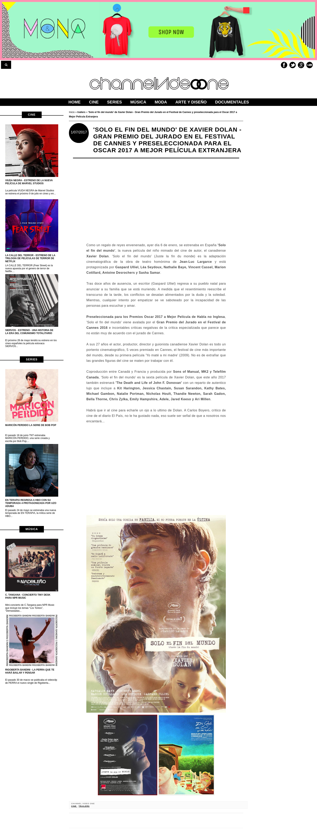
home (75, 102)
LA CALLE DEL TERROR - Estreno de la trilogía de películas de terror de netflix (30, 258)
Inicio (72, 112)
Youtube (309, 65)
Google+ (301, 65)
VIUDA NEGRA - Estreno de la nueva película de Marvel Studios (29, 182)
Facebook (284, 65)
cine (31, 114)
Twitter (292, 65)
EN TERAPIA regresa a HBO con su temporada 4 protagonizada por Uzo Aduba (30, 503)
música (31, 529)
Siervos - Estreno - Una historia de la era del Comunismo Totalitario (29, 332)
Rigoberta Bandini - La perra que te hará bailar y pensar (29, 671)
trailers (84, 806)
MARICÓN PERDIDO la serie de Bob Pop (30, 425)
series (31, 359)
